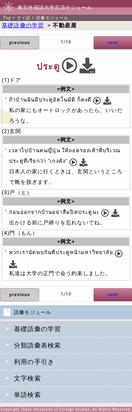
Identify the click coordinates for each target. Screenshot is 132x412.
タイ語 (24, 17)
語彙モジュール (52, 17)
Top (7, 17)
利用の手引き (34, 361)
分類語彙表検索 (37, 345)
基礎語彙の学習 (37, 329)
